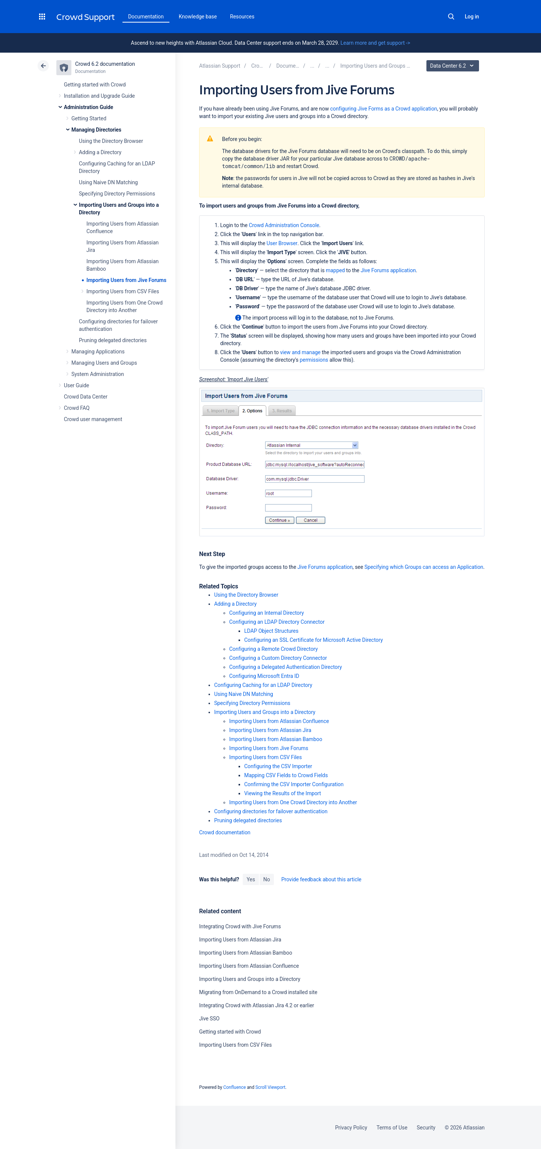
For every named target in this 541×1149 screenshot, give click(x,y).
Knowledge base (198, 17)
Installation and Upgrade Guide (99, 96)
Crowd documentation (225, 832)
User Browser (281, 243)
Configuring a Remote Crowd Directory (273, 649)
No (266, 879)
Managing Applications (98, 352)
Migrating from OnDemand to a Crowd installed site (258, 992)
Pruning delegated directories (113, 340)
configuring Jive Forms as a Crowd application (383, 109)
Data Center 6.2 (453, 66)
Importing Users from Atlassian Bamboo (275, 739)
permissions (314, 360)
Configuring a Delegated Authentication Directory (285, 667)
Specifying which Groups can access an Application (423, 567)
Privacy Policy (351, 1128)
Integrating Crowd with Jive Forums (240, 926)
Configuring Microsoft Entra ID (264, 676)
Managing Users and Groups (104, 363)
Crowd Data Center (85, 397)
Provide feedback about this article (321, 879)
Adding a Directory (100, 152)
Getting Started (88, 118)
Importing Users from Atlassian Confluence (279, 721)
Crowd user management (93, 419)
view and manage (300, 352)
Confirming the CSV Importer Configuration (293, 784)
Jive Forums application (388, 270)
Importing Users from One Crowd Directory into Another (293, 802)
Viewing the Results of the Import (282, 793)
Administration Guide (88, 107)
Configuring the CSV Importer (278, 766)
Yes (250, 879)
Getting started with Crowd (94, 85)
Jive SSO (209, 1019)
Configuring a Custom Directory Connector (278, 658)
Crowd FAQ (76, 408)
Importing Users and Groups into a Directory (264, 712)
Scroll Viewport (270, 1087)
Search (451, 17)
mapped (335, 270)
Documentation (146, 17)
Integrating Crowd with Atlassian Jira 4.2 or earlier (256, 1005)
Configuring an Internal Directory (266, 613)
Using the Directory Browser (111, 141)
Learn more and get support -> (375, 43)
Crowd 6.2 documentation (105, 64)
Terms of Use (391, 1128)
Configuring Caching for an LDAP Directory (263, 685)
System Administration (97, 374)
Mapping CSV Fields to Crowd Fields (286, 775)
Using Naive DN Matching (108, 182)
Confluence (234, 1087)
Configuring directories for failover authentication (271, 811)
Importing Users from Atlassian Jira (270, 730)
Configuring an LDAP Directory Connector (277, 622)
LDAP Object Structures (271, 631)
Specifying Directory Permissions (117, 194)
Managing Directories (96, 130)
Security (426, 1128)
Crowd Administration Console (284, 225)
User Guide (76, 385)
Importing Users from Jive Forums (126, 280)
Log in (472, 17)
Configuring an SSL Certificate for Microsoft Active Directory (313, 640)
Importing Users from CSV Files (122, 291)
